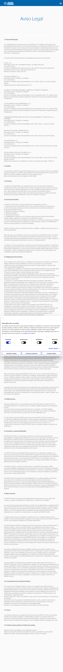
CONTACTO (31, 658)
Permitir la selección (31, 353)
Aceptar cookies (51, 353)
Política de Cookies (29, 666)
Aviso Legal (19, 666)
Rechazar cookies (11, 353)
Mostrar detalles (53, 348)
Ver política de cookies (28, 333)
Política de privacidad (41, 666)
